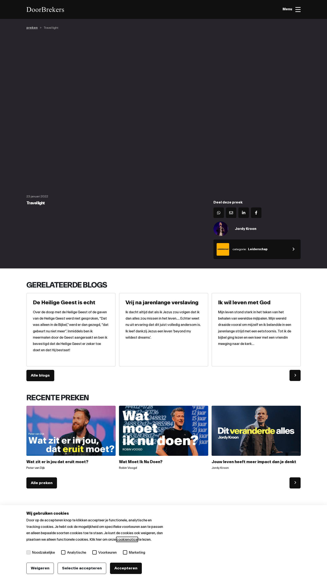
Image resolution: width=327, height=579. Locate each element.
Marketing (134, 552)
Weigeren (40, 568)
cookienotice (127, 539)
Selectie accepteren (82, 568)
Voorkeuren (105, 552)
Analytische (73, 552)
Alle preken (42, 483)
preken (32, 28)
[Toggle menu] (291, 9)
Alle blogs (40, 375)
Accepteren (125, 568)
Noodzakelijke (40, 552)
